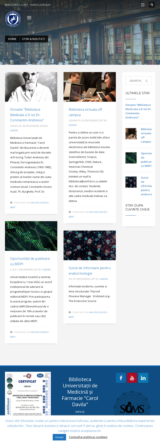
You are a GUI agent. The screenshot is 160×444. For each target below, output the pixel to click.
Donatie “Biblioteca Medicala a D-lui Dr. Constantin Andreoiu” (27, 114)
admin (14, 130)
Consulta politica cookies (88, 437)
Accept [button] (59, 437)
